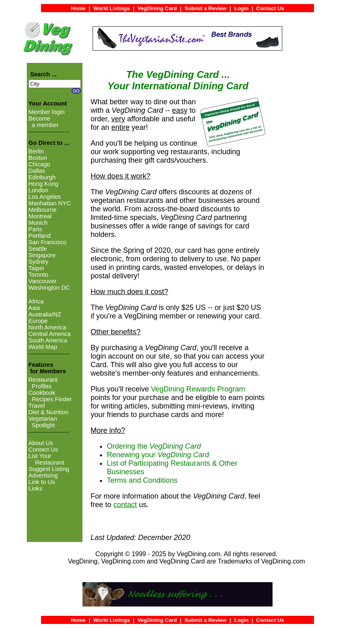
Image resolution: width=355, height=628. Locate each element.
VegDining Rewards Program (198, 389)
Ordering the (154, 446)
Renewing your (158, 455)
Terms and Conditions (142, 480)
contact (125, 505)
